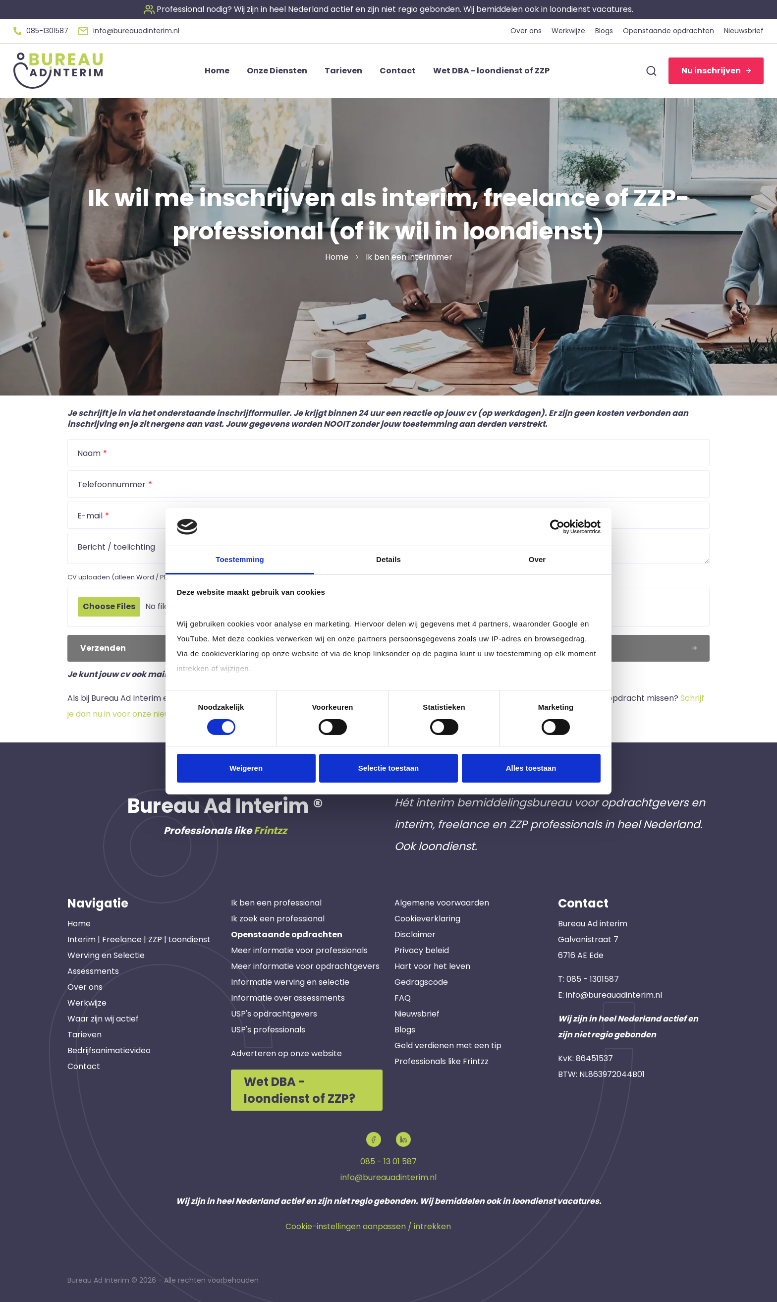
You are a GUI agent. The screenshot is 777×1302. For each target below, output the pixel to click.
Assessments (93, 971)
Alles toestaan (531, 768)
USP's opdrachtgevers (274, 1013)
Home (79, 923)
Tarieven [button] (343, 70)
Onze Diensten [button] (277, 70)
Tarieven (84, 1034)
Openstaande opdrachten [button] (668, 31)
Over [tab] (537, 559)
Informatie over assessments (288, 998)
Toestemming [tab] (240, 559)
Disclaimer (415, 934)
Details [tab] (388, 559)
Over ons (85, 987)
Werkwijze (87, 1003)
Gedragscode (421, 982)
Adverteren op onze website (286, 1053)
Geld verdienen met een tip (447, 1045)
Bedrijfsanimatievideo (109, 1050)
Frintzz (270, 831)
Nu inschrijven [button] (716, 70)
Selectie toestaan (388, 768)
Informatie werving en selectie (290, 982)
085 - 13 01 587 (388, 1161)
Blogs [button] (604, 31)
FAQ (402, 998)
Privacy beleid (421, 950)
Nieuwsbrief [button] (744, 31)
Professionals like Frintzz (441, 1061)
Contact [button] (398, 70)
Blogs (404, 1029)
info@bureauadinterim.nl (614, 995)
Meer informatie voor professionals (299, 950)
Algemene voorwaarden (441, 902)
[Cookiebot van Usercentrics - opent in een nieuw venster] (557, 526)
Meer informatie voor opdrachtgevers (305, 966)
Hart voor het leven (432, 966)
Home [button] (217, 70)
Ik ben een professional (276, 902)
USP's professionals (268, 1029)
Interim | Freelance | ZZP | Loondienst (139, 939)
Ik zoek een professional (278, 918)
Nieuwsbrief (417, 1013)
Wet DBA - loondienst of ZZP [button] (491, 70)
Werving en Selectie (106, 955)
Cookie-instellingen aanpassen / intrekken (368, 1226)
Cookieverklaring (427, 918)
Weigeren (246, 768)
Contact (83, 1066)
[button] (388, 9)
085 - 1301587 (592, 979)
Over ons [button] (526, 31)
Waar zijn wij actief (103, 1018)
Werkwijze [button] (568, 31)
